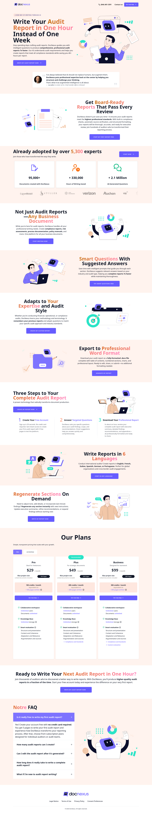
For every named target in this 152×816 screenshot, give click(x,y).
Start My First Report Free (103, 137)
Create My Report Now (27, 409)
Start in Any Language (104, 476)
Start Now (129, 154)
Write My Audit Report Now (29, 63)
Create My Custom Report (40, 331)
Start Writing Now (40, 241)
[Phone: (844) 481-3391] (105, 4)
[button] (118, 4)
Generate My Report (104, 373)
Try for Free (33, 598)
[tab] (17, 552)
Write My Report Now (40, 519)
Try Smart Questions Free (104, 284)
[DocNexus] (38, 4)
